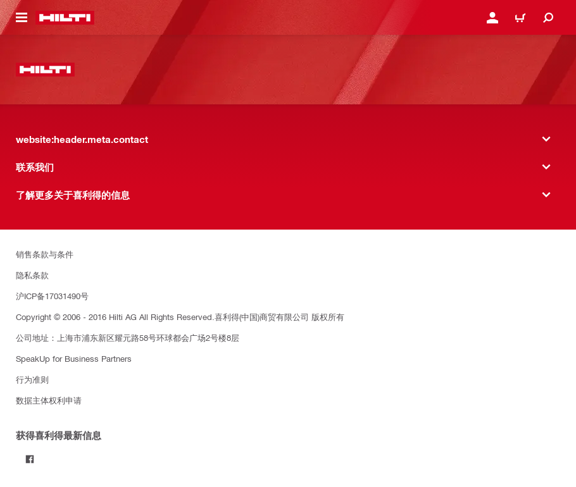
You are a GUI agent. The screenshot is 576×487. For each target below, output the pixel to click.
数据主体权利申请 (49, 400)
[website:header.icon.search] (548, 18)
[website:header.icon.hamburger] (21, 18)
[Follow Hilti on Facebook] (30, 459)
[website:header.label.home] (64, 18)
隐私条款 (32, 275)
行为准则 (32, 379)
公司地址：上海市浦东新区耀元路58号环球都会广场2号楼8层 (127, 337)
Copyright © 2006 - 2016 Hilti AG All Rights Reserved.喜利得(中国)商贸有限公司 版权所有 (180, 316)
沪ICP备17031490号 (52, 295)
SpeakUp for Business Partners (74, 358)
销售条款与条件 (44, 254)
